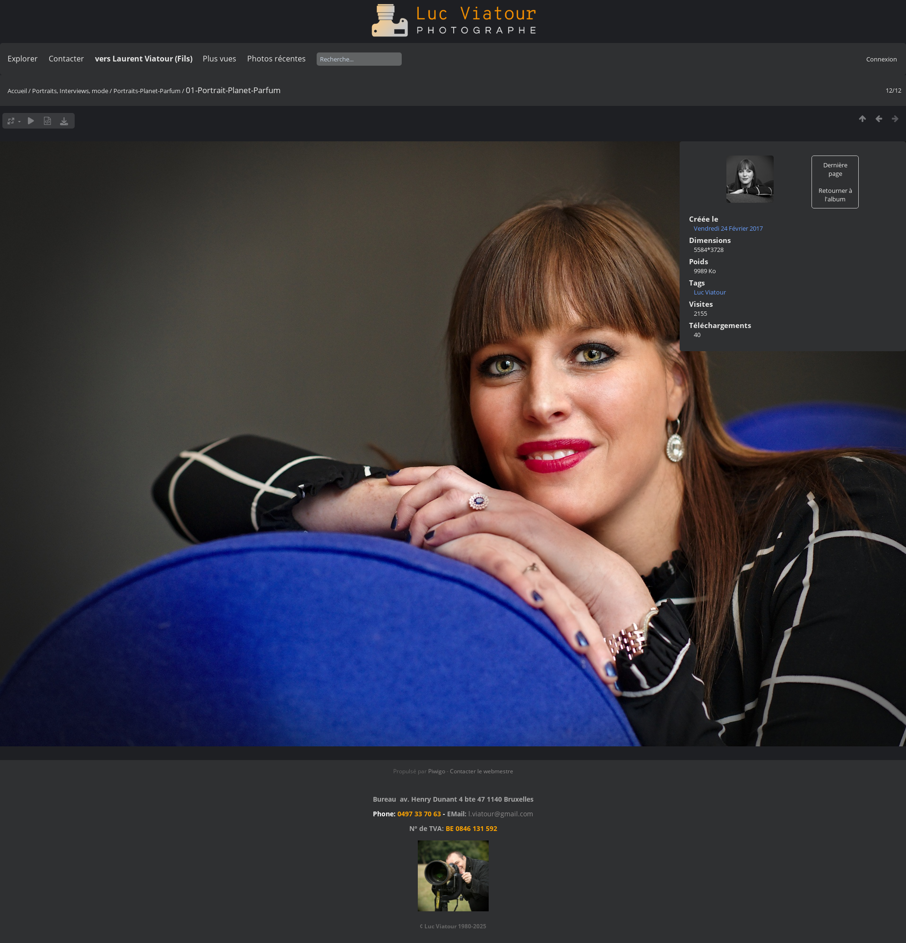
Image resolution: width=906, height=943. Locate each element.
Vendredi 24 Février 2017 (728, 228)
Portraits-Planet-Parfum (147, 91)
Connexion (881, 59)
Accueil (17, 91)
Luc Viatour (710, 292)
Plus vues (219, 58)
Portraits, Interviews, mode (70, 91)
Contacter (66, 58)
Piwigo (436, 771)
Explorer (23, 58)
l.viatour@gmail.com (500, 813)
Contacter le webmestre (481, 771)
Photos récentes (276, 58)
